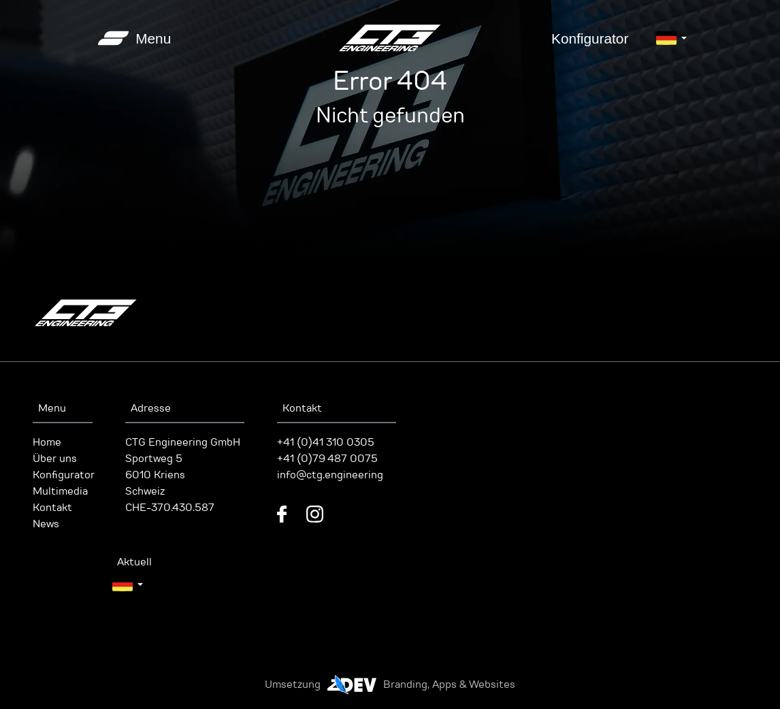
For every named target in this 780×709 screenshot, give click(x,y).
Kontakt (52, 507)
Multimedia (60, 491)
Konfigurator (589, 38)
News (46, 523)
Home (47, 442)
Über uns (55, 458)
